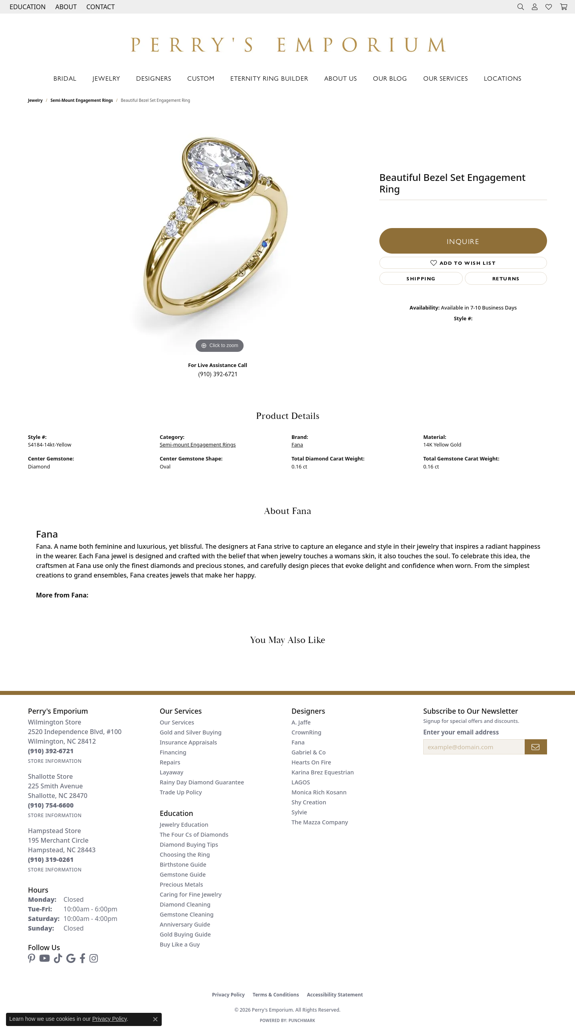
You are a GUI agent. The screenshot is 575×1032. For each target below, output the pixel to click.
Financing (173, 752)
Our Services (445, 78)
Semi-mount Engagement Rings (82, 100)
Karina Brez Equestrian (322, 772)
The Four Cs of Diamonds (194, 834)
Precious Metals (181, 884)
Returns (506, 278)
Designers (153, 78)
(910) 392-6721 (218, 373)
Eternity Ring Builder (269, 78)
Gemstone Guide (183, 874)
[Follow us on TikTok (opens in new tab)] (58, 958)
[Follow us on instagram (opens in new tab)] (93, 958)
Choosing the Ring (185, 854)
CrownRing (306, 732)
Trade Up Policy (181, 792)
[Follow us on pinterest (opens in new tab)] (31, 958)
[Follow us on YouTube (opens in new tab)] (44, 958)
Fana (297, 444)
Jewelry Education (184, 824)
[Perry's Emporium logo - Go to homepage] (287, 42)
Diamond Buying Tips (189, 844)
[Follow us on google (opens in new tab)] (70, 958)
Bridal (65, 78)
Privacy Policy (228, 994)
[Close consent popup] (155, 1019)
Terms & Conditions (276, 994)
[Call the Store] (51, 750)
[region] (219, 235)
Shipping (421, 278)
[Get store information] (55, 761)
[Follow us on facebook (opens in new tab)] (82, 958)
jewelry (35, 100)
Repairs (170, 762)
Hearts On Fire (311, 762)
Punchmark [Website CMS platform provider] (302, 1020)
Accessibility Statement (335, 994)
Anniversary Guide (185, 924)
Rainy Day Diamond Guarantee (202, 782)
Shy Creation (308, 802)
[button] (27, 7)
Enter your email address (461, 732)
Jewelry (106, 78)
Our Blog (390, 78)
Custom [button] (200, 78)
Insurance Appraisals (188, 742)
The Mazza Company (319, 822)
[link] (100, 7)
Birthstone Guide (183, 864)
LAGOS (300, 782)
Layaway (171, 772)
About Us (340, 78)
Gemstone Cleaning (187, 914)
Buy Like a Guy (180, 944)
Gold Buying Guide (185, 934)
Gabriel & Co (308, 752)
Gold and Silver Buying (191, 732)
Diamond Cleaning (185, 904)
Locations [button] (502, 78)
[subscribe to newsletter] (536, 746)
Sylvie (299, 812)
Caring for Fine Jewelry (191, 894)
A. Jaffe (301, 722)
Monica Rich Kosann (319, 792)
